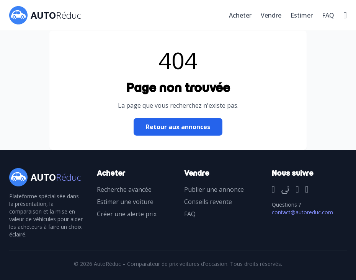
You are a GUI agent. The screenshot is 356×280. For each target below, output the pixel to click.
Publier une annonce (214, 189)
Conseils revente (208, 201)
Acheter (240, 15)
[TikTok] (307, 190)
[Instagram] (297, 190)
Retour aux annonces (178, 127)
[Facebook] (273, 190)
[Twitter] (285, 190)
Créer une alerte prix (127, 214)
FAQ (328, 15)
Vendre (271, 15)
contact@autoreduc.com (302, 212)
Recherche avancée (124, 189)
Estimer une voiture (125, 201)
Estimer (302, 15)
